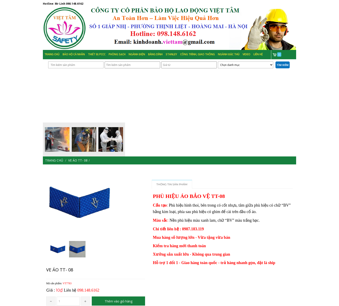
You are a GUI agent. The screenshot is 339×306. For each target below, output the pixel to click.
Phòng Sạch (117, 54)
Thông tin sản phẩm (171, 184)
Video (246, 54)
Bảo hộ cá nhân (74, 54)
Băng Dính (155, 54)
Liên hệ (258, 54)
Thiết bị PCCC (97, 54)
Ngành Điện (137, 54)
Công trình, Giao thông (197, 54)
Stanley (171, 54)
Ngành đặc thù (228, 54)
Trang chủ (52, 54)
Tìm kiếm (283, 65)
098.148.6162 (74, 4)
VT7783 (67, 283)
